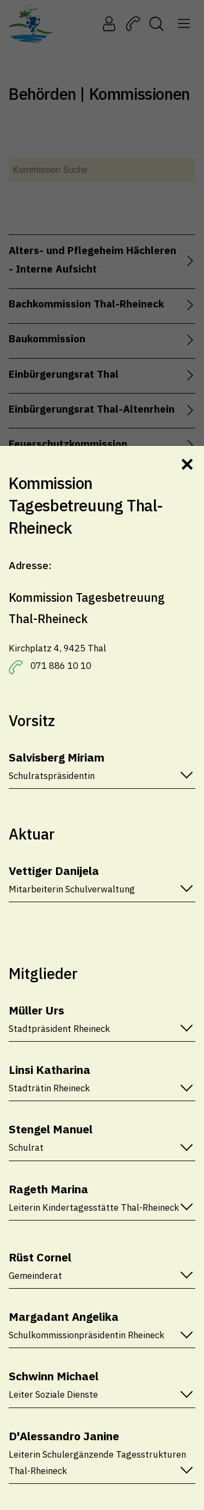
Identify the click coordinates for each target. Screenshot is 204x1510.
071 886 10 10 (60, 666)
